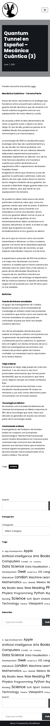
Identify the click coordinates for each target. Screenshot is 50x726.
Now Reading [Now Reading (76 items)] (35, 588)
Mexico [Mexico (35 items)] (41, 582)
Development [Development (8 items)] (9, 572)
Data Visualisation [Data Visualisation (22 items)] (36, 566)
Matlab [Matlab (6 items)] (31, 582)
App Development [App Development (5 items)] (13, 551)
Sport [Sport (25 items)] (36, 599)
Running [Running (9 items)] (6, 598)
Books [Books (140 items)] (45, 556)
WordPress (34, 723)
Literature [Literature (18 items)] (7, 577)
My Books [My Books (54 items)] (9, 588)
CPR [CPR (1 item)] (30, 562)
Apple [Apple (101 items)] (28, 551)
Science (13, 467)
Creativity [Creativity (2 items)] (37, 562)
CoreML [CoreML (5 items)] (24, 561)
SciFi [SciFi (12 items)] (29, 598)
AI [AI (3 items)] (3, 551)
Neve (12, 723)
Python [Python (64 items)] (39, 593)
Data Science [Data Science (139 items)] (13, 566)
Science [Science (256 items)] (18, 598)
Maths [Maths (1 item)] (25, 583)
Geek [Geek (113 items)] (22, 571)
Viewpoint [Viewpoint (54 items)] (36, 603)
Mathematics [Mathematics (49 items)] (11, 582)
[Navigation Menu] (45, 10)
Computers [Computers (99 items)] (11, 561)
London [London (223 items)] (21, 577)
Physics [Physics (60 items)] (7, 593)
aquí (33, 86)
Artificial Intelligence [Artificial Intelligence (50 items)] (17, 556)
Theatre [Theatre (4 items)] (23, 604)
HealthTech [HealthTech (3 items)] (32, 572)
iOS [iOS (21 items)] (40, 572)
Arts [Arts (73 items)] (36, 556)
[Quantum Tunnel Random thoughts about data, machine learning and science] (10, 10)
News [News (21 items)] (20, 588)
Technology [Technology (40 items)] (10, 603)
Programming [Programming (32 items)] (23, 593)
